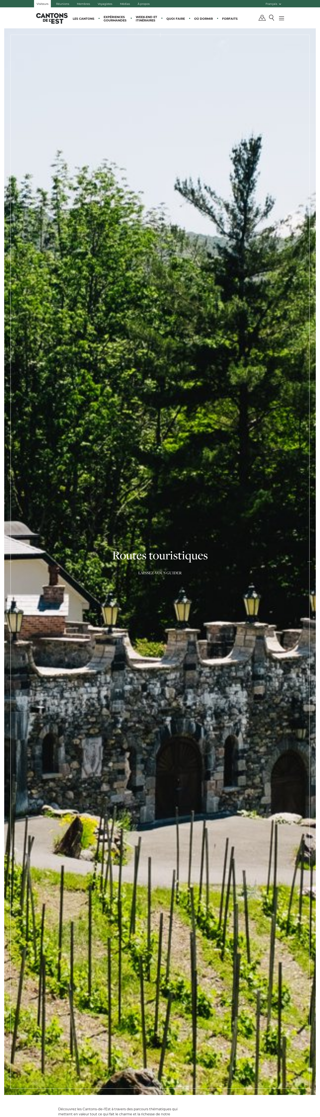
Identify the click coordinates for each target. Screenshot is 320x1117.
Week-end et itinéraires (146, 18)
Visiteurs (42, 3)
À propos (144, 3)
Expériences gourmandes (115, 18)
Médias (125, 3)
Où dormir (203, 19)
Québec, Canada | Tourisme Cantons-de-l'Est (52, 18)
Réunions (62, 3)
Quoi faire (175, 19)
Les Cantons (83, 19)
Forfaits (230, 19)
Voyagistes (105, 3)
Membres (83, 3)
